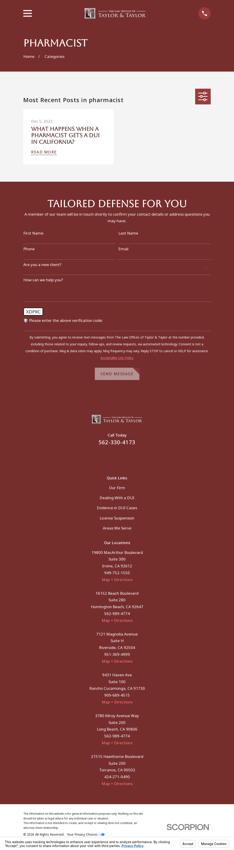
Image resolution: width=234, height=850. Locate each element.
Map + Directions (117, 579)
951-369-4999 (117, 654)
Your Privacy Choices (85, 834)
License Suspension (117, 518)
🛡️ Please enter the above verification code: (63, 320)
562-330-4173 (117, 442)
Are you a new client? (42, 264)
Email (123, 249)
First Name (33, 233)
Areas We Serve (117, 528)
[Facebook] (111, 457)
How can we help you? (43, 280)
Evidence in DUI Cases (117, 507)
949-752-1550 (117, 572)
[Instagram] (123, 457)
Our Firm (117, 487)
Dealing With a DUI (117, 497)
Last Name (128, 233)
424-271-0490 (117, 776)
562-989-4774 (117, 613)
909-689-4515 (117, 695)
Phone (29, 249)
